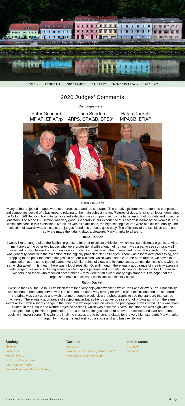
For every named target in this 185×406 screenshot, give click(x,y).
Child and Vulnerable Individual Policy (28, 369)
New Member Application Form (84, 355)
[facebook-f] (170, 399)
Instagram (133, 351)
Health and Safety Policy (20, 360)
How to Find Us (14, 355)
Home (30, 84)
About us (52, 84)
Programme (75, 84)
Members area (124, 84)
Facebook (133, 346)
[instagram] (176, 399)
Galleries (99, 84)
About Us (11, 346)
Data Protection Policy (18, 364)
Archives (152, 84)
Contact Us (12, 351)
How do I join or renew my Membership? (90, 351)
